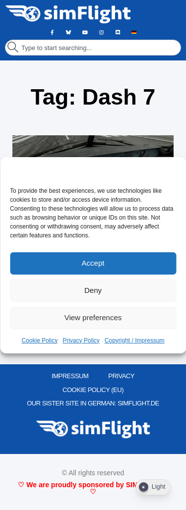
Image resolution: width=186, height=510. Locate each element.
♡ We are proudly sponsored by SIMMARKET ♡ (93, 488)
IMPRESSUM (70, 376)
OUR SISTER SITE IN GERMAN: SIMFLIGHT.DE (93, 403)
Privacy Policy (81, 340)
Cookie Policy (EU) (93, 390)
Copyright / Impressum (135, 340)
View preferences (93, 317)
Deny (93, 290)
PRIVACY (121, 376)
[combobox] (93, 48)
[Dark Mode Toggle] (153, 487)
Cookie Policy (39, 340)
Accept (93, 263)
